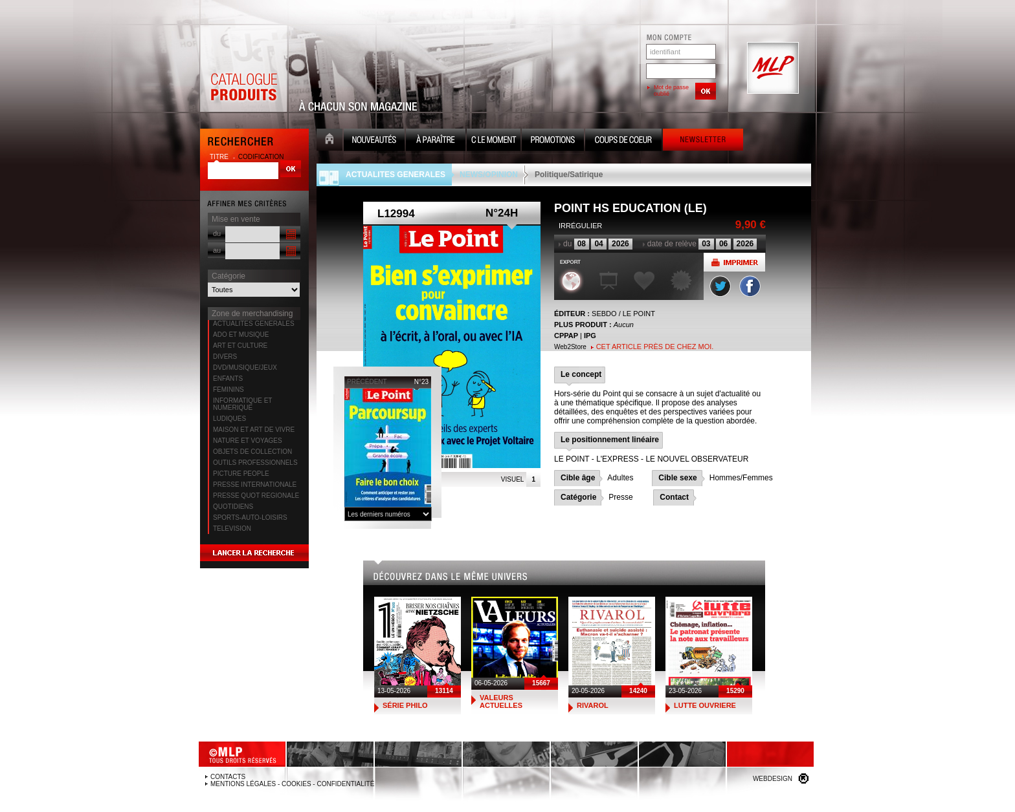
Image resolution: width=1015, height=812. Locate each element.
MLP (771, 68)
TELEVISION (232, 528)
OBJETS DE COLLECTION (252, 451)
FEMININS (228, 389)
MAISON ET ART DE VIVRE (254, 429)
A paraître (435, 141)
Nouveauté (374, 141)
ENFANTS (228, 378)
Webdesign (772, 778)
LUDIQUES (229, 418)
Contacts (227, 776)
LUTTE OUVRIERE (705, 705)
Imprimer (734, 262)
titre (220, 156)
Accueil (329, 141)
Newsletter (703, 141)
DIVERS (225, 356)
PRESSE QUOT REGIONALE (256, 495)
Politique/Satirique (569, 174)
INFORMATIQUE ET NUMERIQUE (242, 404)
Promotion (553, 141)
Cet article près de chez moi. (655, 346)
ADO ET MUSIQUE (241, 334)
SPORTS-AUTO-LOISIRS (250, 517)
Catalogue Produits (243, 68)
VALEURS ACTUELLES (501, 701)
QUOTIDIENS (233, 506)
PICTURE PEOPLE (241, 473)
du (217, 233)
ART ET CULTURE (240, 345)
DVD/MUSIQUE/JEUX (245, 367)
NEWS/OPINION (489, 174)
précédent (367, 381)
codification (261, 156)
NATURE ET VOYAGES (247, 440)
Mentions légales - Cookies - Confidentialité (292, 783)
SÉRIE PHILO (405, 705)
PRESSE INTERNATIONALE (254, 484)
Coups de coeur (623, 141)
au (217, 250)
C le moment (493, 141)
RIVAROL (592, 705)
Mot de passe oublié (671, 90)
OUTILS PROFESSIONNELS (255, 462)
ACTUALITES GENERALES (254, 323)
